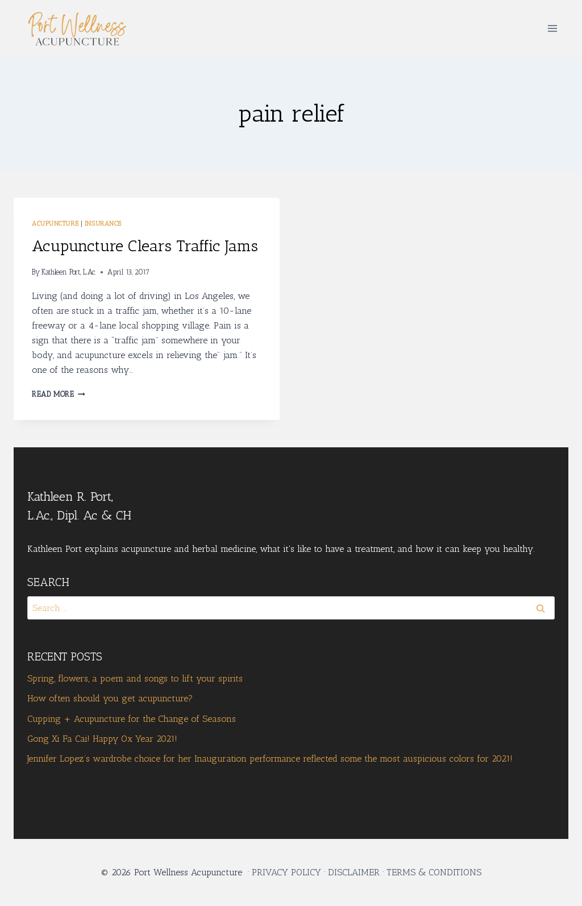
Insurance (103, 223)
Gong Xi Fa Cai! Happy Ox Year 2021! (102, 738)
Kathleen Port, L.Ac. (68, 272)
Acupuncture (55, 223)
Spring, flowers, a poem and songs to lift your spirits (135, 678)
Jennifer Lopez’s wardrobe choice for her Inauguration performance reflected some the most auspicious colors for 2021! (270, 758)
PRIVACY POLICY (286, 872)
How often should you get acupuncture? (110, 698)
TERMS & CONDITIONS (433, 872)
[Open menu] (552, 28)
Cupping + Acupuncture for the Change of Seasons (131, 718)
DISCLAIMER (354, 872)
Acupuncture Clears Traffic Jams (145, 245)
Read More (58, 394)
